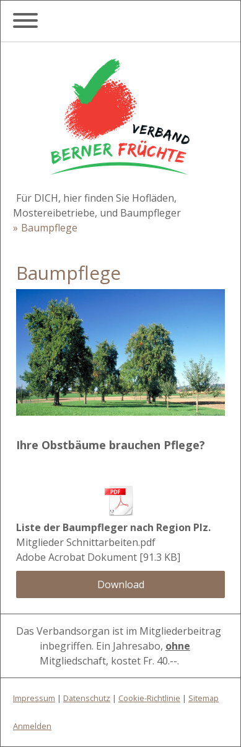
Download (120, 584)
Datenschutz (86, 698)
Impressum (34, 698)
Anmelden (32, 725)
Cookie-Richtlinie (149, 698)
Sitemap (203, 698)
